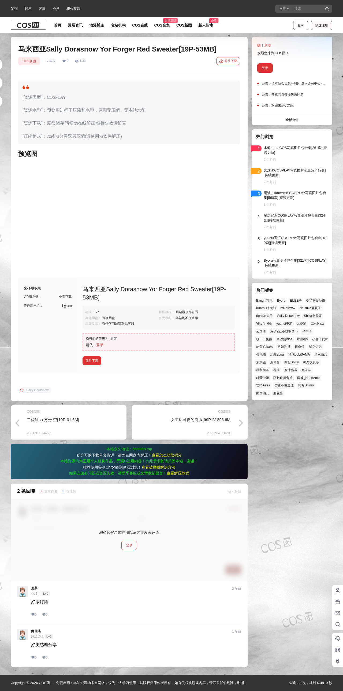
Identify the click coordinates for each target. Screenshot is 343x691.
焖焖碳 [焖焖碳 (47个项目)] (261, 362)
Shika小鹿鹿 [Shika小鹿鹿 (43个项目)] (313, 316)
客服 (42, 9)
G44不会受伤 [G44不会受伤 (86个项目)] (315, 300)
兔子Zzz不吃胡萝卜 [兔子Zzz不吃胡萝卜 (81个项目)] (284, 331)
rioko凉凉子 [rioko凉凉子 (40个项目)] (264, 316)
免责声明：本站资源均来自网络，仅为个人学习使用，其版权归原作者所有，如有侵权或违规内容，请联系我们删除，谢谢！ (152, 683)
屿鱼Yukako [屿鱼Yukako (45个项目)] (264, 347)
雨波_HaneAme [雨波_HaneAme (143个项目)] (308, 378)
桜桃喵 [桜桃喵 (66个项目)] (261, 354)
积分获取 (73, 9)
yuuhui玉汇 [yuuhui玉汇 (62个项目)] (284, 324)
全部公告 (292, 120)
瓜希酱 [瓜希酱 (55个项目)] (275, 362)
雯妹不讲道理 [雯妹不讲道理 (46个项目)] (284, 385)
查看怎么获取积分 (167, 455)
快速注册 (321, 25)
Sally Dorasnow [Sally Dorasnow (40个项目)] (288, 316)
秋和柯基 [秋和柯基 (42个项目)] (262, 370)
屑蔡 (34, 588)
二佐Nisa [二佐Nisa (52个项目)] (317, 324)
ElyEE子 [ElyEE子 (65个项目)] (296, 300)
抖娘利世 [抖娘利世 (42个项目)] (284, 347)
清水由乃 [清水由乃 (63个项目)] (320, 354)
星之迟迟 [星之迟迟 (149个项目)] (315, 347)
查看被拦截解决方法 (158, 467)
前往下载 (228, 61)
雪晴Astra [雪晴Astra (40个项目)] (263, 385)
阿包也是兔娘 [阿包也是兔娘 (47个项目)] (283, 378)
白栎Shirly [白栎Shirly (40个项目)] (291, 362)
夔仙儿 (36, 631)
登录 (300, 25)
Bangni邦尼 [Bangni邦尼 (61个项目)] (264, 300)
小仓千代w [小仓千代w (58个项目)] (319, 339)
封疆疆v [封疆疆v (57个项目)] (302, 339)
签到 (14, 9)
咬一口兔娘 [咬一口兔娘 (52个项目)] (264, 339)
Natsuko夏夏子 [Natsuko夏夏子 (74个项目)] (310, 308)
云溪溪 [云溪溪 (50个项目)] (261, 331)
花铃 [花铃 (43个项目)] (276, 370)
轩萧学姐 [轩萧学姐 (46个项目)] (262, 378)
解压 (28, 9)
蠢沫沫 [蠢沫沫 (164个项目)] (306, 370)
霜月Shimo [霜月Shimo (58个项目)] (306, 385)
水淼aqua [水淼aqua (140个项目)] (277, 354)
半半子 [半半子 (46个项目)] (307, 331)
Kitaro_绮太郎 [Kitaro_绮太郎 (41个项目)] (266, 308)
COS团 (44, 683)
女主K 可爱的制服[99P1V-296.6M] (201, 419)
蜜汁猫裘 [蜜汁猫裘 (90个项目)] (290, 370)
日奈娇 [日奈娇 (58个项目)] (299, 347)
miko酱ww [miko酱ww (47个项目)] (287, 308)
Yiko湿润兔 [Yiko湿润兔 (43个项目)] (264, 324)
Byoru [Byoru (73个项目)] (281, 300)
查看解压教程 (178, 473)
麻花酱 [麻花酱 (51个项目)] (278, 393)
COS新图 (29, 61)
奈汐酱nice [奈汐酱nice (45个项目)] (284, 339)
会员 (56, 9)
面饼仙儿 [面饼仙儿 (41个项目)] (262, 393)
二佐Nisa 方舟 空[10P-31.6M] (53, 419)
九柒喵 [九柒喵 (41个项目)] (301, 324)
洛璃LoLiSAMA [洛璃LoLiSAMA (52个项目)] (299, 354)
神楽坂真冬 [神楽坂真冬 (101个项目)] (311, 362)
